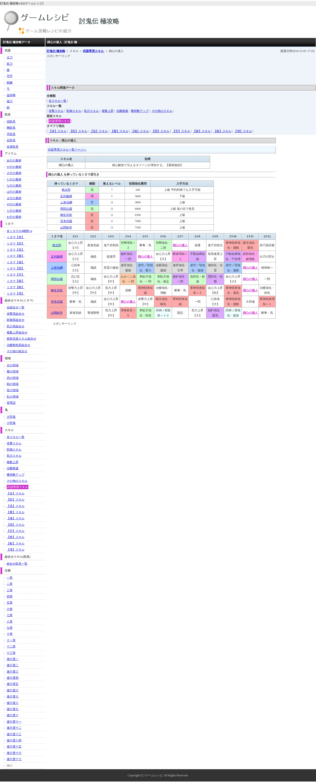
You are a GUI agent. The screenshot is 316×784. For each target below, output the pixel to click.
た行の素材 (14, 179)
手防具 (11, 134)
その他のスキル (162, 111)
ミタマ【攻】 (15, 237)
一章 (10, 577)
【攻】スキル (57, 131)
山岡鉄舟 (66, 227)
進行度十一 (14, 721)
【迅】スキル (99, 131)
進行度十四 (14, 740)
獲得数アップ (140, 111)
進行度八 (13, 703)
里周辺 (11, 402)
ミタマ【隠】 (15, 268)
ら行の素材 (14, 210)
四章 (10, 596)
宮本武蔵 (66, 221)
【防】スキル (78, 131)
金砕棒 (11, 95)
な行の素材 (14, 185)
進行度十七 (14, 759)
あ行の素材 (14, 160)
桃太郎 (66, 190)
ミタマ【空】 (15, 274)
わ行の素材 (14, 217)
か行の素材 (14, 167)
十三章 (11, 653)
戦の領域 (13, 384)
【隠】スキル (160, 131)
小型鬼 (11, 423)
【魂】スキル (140, 131)
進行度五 (13, 684)
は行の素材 (14, 191)
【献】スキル (222, 131)
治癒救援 (122, 111)
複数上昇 (108, 111)
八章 (10, 621)
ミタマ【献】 (15, 287)
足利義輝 (66, 196)
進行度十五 (14, 746)
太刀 (10, 57)
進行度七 (13, 696)
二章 (10, 584)
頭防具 (11, 121)
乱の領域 (13, 396)
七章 (10, 615)
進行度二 (13, 665)
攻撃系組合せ (15, 313)
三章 (10, 590)
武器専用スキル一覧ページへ (67, 149)
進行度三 (13, 671)
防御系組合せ (15, 320)
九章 (10, 627)
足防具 (11, 140)
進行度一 (13, 659)
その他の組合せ (17, 351)
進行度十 (13, 715)
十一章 (11, 640)
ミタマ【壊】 (15, 293)
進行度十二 (14, 728)
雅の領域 (13, 371)
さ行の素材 (14, 173)
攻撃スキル (56, 111)
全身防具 (13, 146)
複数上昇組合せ (17, 332)
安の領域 (13, 390)
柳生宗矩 (66, 215)
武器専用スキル (93, 51)
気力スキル (91, 111)
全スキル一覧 (57, 101)
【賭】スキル (202, 131)
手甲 (10, 76)
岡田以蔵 (66, 208)
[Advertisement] (136, 70)
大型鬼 (11, 416)
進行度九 (13, 709)
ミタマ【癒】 (15, 256)
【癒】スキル (119, 131)
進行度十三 (14, 734)
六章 (10, 609)
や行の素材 (14, 204)
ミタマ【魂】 (15, 262)
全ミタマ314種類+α (19, 231)
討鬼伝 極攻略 (56, 51)
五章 (10, 602)
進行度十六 (14, 753)
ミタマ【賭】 (15, 281)
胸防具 (11, 127)
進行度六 (13, 690)
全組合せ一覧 (15, 307)
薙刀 (10, 101)
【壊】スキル (243, 131)
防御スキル (73, 111)
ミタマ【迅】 (15, 249)
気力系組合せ (15, 326)
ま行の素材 (14, 198)
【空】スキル (181, 131)
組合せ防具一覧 (17, 563)
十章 (10, 634)
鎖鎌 (10, 82)
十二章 (11, 646)
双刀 (10, 64)
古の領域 (13, 365)
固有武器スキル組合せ (21, 338)
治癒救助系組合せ (18, 345)
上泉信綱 (66, 202)
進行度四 (13, 677)
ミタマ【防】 (15, 243)
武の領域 (13, 378)
